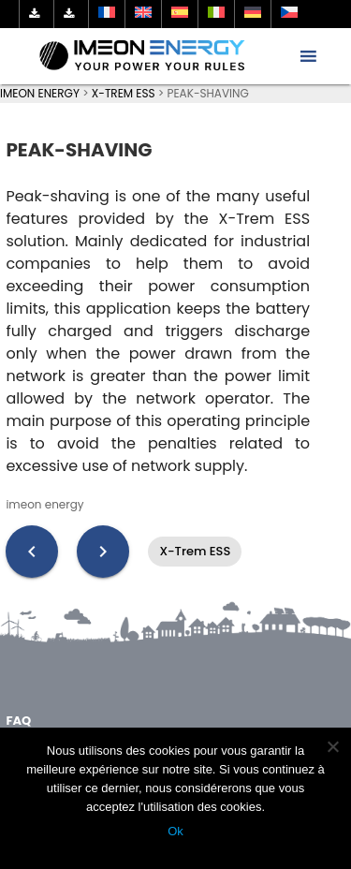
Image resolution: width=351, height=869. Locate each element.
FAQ (18, 720)
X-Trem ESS (194, 551)
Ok (175, 831)
